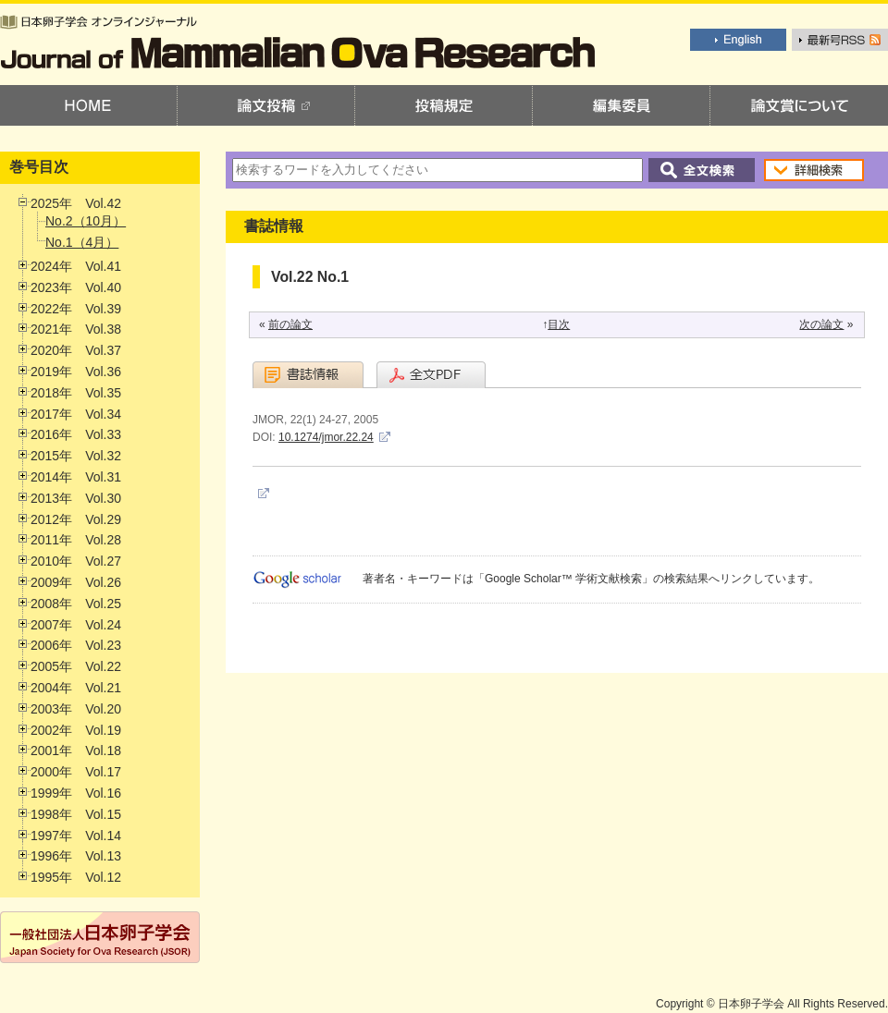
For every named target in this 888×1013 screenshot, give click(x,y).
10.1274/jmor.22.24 (326, 437)
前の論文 (290, 324)
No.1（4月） (81, 242)
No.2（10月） (85, 221)
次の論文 (821, 324)
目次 (559, 324)
